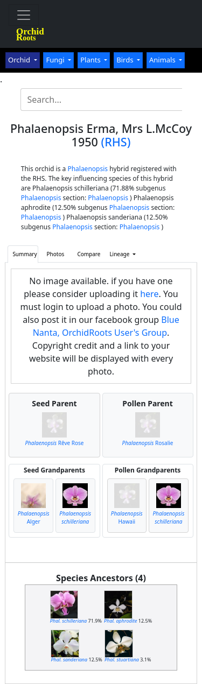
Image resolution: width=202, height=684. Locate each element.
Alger (34, 517)
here (149, 294)
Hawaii (127, 517)
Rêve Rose (54, 443)
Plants (91, 60)
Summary (24, 254)
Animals (163, 60)
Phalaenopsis (87, 168)
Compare (88, 254)
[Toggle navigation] (24, 15)
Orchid (20, 60)
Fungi (56, 60)
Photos (56, 254)
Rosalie (147, 443)
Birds (125, 60)
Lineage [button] (120, 254)
